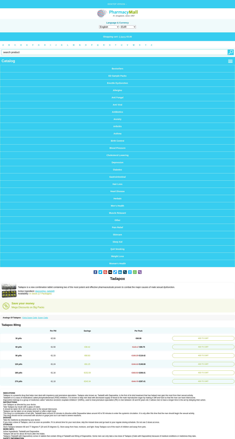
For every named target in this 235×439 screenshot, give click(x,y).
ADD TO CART (202, 338)
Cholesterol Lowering (117, 155)
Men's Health (117, 206)
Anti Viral (117, 104)
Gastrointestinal (117, 177)
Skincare (117, 234)
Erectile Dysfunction (117, 83)
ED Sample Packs (117, 76)
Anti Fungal (117, 97)
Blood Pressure (117, 148)
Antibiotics (117, 112)
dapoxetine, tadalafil (44, 291)
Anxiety (117, 119)
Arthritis (117, 126)
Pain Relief (117, 227)
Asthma (117, 133)
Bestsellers (117, 68)
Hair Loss (118, 184)
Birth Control (117, 141)
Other (117, 220)
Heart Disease (117, 191)
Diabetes (117, 169)
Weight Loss (117, 256)
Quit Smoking (117, 249)
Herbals (117, 198)
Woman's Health (117, 263)
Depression (117, 162)
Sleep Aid (117, 242)
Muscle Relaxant (117, 213)
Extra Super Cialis (29, 318)
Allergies (117, 90)
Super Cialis (43, 318)
